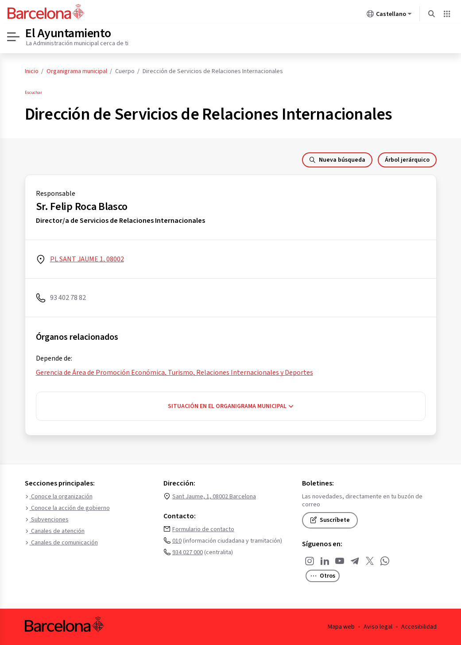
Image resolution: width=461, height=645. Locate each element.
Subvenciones (47, 520)
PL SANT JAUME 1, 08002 (87, 259)
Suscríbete (330, 520)
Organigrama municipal (76, 71)
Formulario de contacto (203, 529)
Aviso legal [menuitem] (378, 626)
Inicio (32, 71)
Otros (322, 575)
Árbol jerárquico (407, 159)
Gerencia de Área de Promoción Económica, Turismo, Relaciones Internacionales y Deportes (174, 372)
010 (177, 540)
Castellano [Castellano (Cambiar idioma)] (389, 15)
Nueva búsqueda (337, 159)
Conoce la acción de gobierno (67, 508)
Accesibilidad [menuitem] (419, 626)
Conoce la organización (59, 497)
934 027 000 (187, 552)
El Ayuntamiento (68, 33)
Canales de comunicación (61, 543)
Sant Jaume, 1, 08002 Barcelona (214, 496)
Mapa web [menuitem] (341, 626)
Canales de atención (55, 531)
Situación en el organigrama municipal (231, 406)
